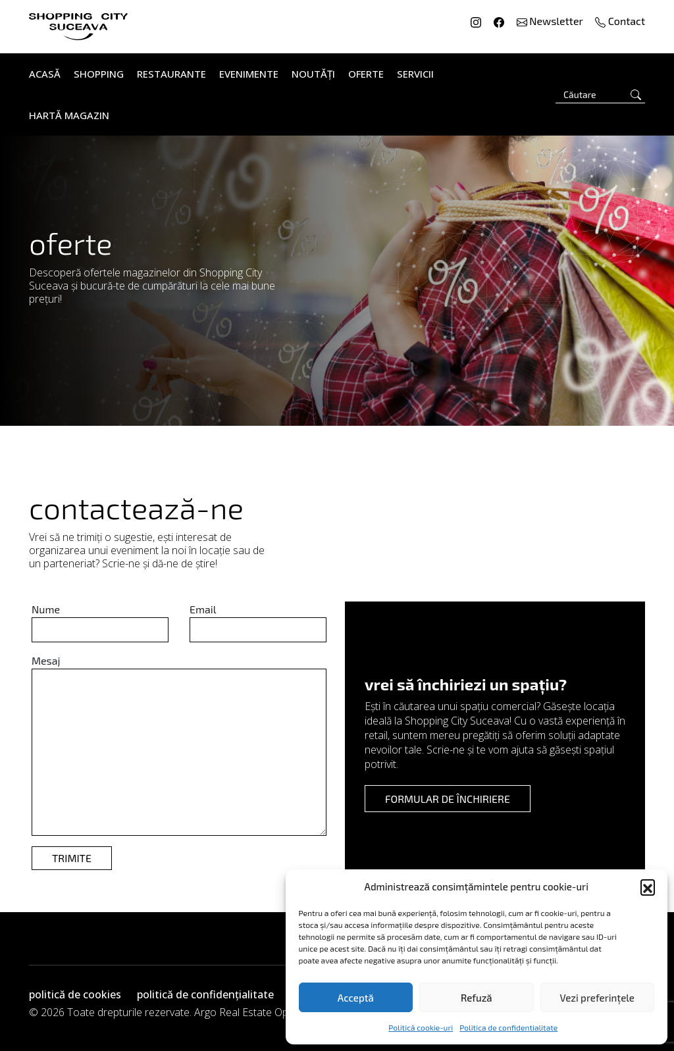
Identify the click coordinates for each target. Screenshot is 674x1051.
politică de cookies (75, 994)
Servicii (415, 73)
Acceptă (356, 998)
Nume (46, 609)
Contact (620, 20)
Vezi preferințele (597, 998)
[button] (647, 886)
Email (203, 609)
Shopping (99, 73)
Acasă (45, 73)
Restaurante (171, 73)
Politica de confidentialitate (508, 1027)
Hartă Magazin (69, 115)
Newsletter (551, 20)
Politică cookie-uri (420, 1027)
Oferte (366, 73)
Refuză (476, 998)
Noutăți (313, 73)
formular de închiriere (447, 798)
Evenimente (248, 73)
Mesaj (46, 660)
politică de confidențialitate (205, 994)
